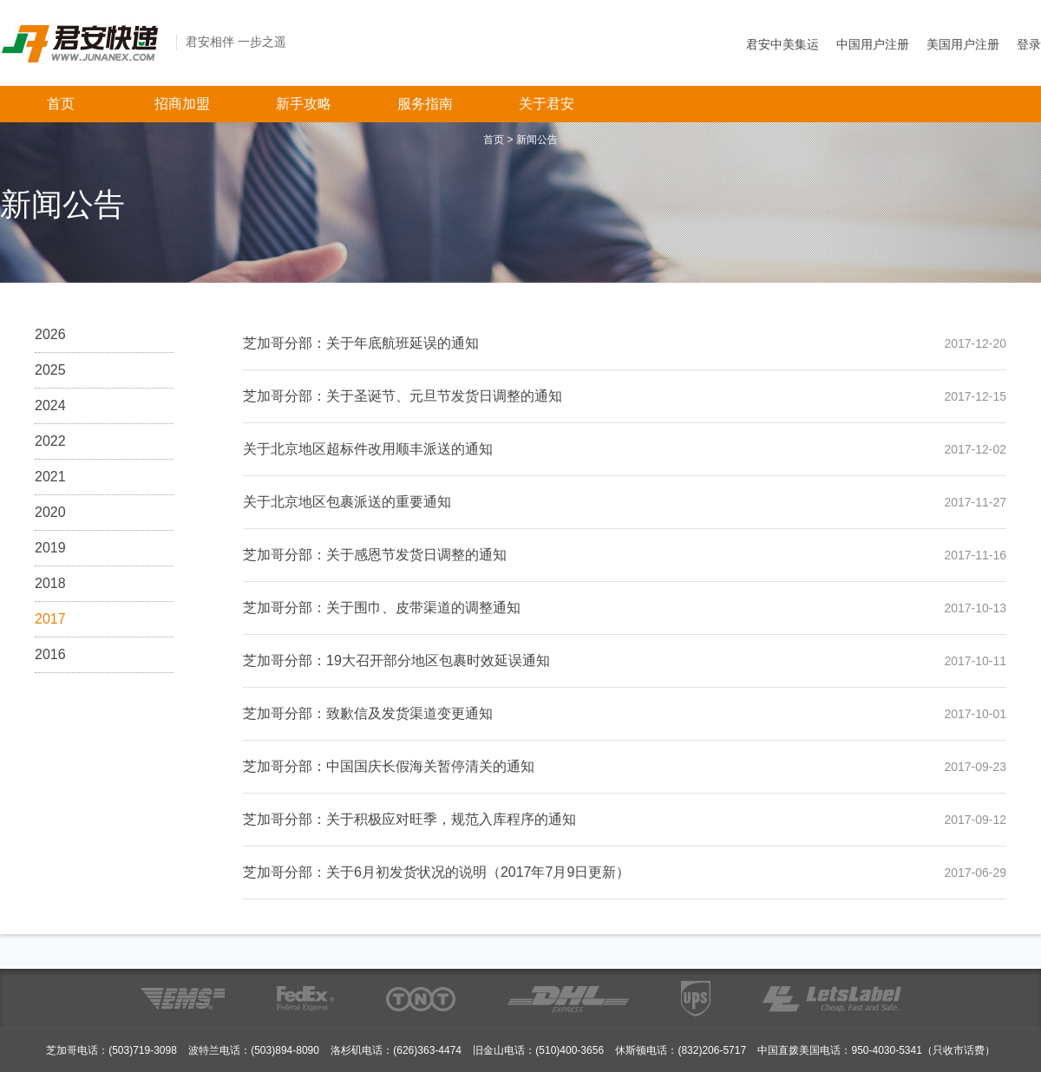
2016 (50, 654)
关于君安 (546, 103)
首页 (61, 103)
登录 (1029, 44)
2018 (50, 583)
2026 (50, 334)
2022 (50, 441)
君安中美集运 (782, 44)
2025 (50, 370)
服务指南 (425, 103)
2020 (50, 512)
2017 (50, 618)
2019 (50, 547)
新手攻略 (303, 103)
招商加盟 (182, 103)
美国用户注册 (962, 44)
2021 (50, 476)
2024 (50, 405)
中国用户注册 (872, 44)
